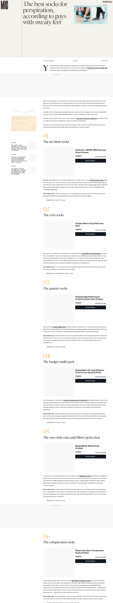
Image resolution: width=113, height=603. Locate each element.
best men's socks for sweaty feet (97, 68)
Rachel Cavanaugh (49, 60)
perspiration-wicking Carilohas (91, 253)
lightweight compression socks (81, 580)
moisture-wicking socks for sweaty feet (75, 400)
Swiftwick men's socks (97, 180)
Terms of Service (31, 130)
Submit (33, 128)
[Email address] (24, 124)
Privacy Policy (14, 131)
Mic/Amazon (105, 4)
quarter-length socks (59, 327)
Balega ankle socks (85, 476)
